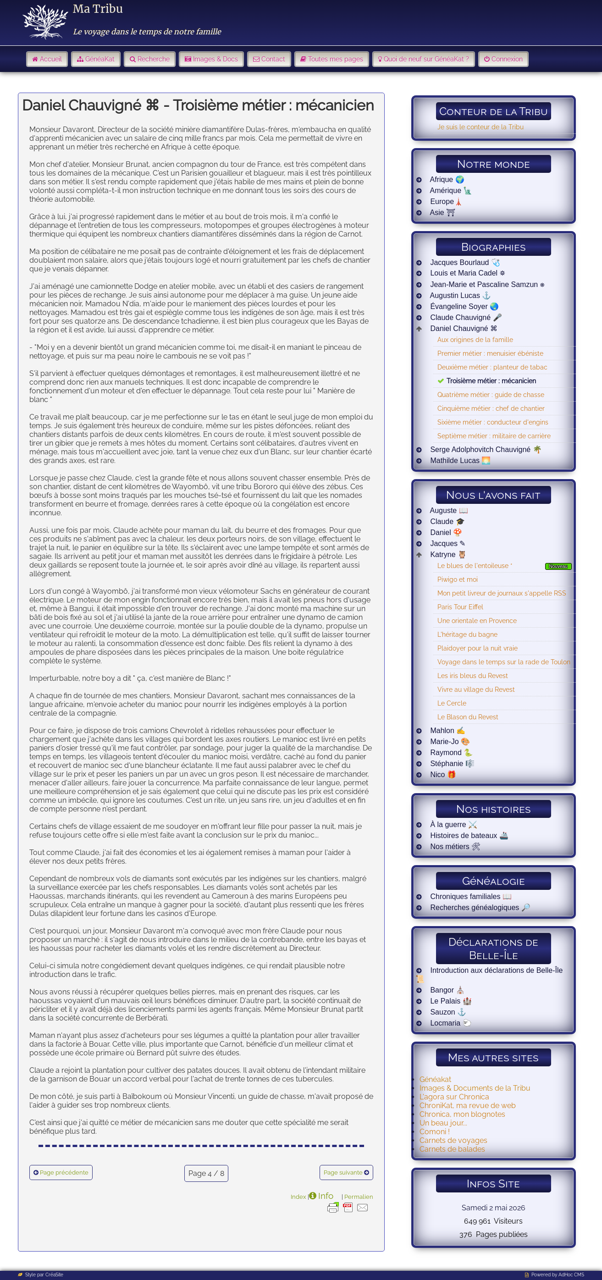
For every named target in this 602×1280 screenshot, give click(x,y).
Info (325, 1196)
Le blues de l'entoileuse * (475, 565)
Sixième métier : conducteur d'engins (492, 422)
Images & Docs (215, 59)
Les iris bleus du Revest (472, 675)
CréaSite (54, 1274)
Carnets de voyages (453, 1140)
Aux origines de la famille (475, 339)
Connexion (507, 59)
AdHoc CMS (571, 1274)
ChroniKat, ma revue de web (468, 1105)
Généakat (435, 1079)
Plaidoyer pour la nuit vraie (477, 648)
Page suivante (343, 1172)
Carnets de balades (452, 1149)
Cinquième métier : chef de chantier (491, 408)
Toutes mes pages (335, 59)
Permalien (358, 1196)
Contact (273, 59)
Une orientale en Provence (477, 620)
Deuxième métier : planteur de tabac (492, 367)
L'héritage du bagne (467, 634)
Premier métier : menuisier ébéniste (490, 353)
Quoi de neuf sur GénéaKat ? (426, 59)
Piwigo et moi (457, 579)
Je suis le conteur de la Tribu (480, 127)
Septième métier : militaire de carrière (494, 436)
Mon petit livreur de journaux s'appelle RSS (501, 593)
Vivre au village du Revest (476, 689)
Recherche (154, 59)
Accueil (51, 59)
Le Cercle (451, 703)
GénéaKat (100, 59)
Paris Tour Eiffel (460, 607)
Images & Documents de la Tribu (475, 1088)
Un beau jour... (443, 1123)
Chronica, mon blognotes (462, 1114)
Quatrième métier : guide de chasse (490, 394)
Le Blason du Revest (467, 717)
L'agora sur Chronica (454, 1096)
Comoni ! (435, 1131)
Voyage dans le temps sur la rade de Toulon (503, 662)
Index (298, 1196)
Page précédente (64, 1172)
